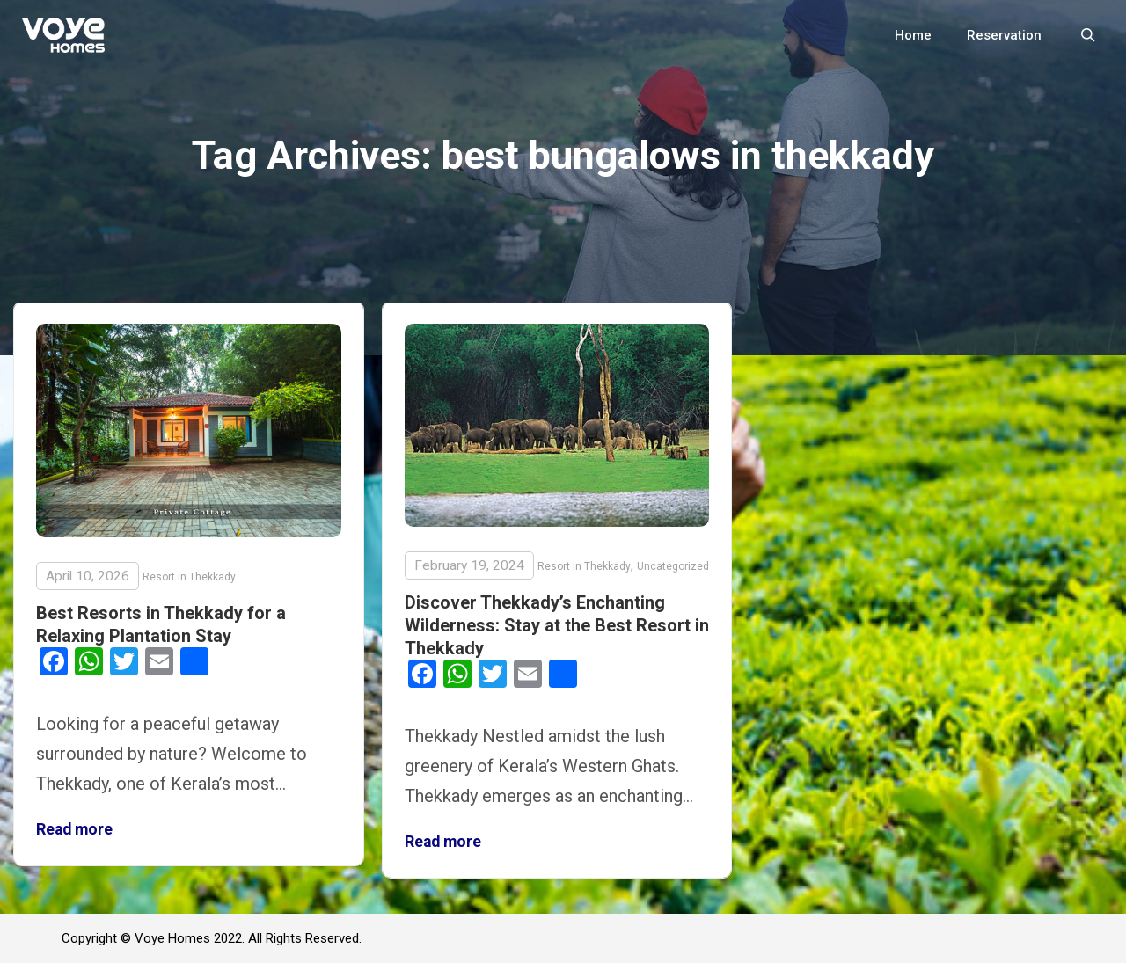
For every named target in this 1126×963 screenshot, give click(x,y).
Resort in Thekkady (189, 577)
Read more (74, 829)
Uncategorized (673, 566)
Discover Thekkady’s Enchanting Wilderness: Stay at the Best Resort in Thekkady (557, 625)
